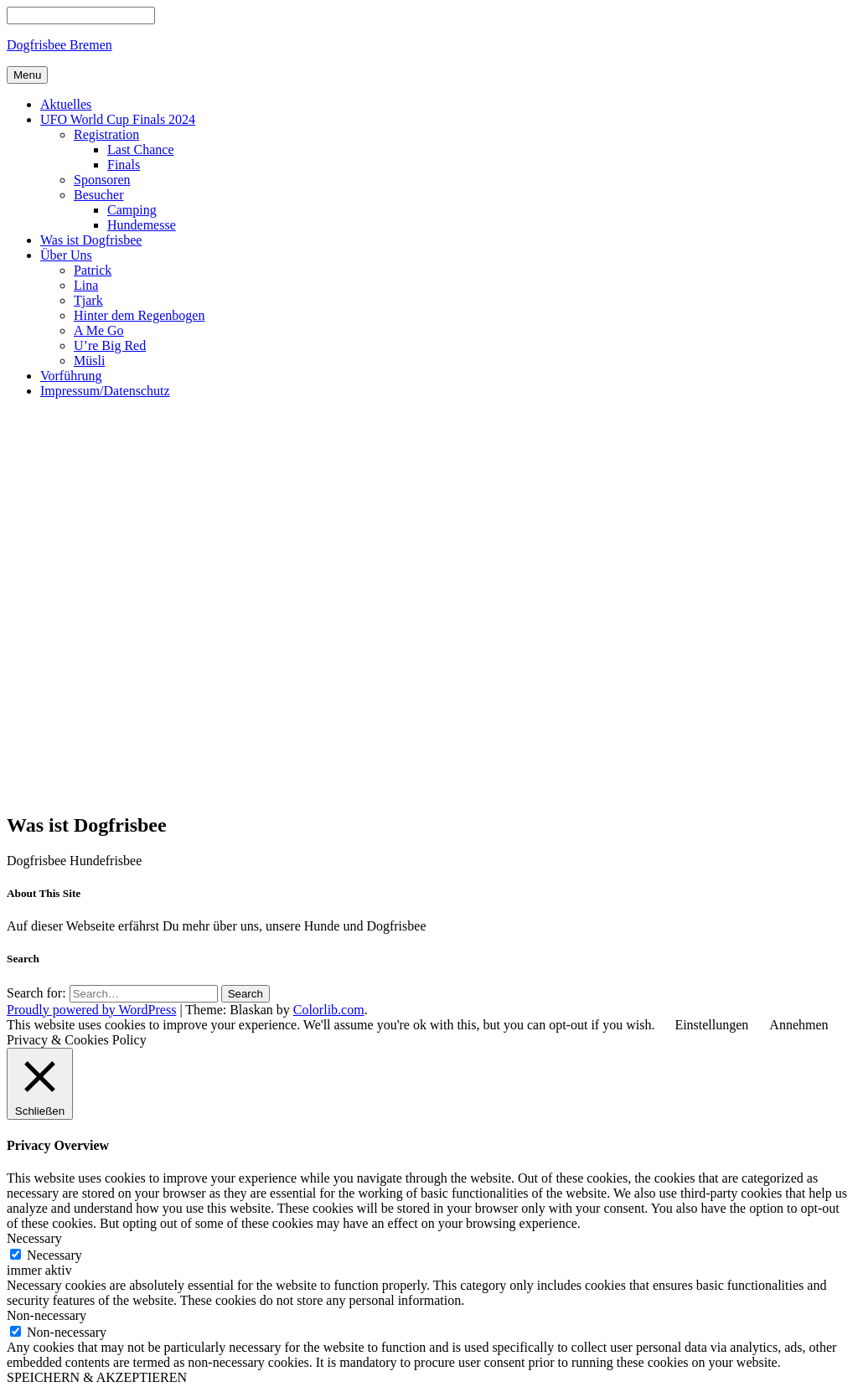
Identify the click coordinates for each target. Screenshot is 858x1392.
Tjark (88, 300)
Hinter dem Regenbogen (139, 315)
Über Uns (66, 255)
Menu (27, 75)
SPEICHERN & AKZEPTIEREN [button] (97, 1377)
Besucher (99, 195)
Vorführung (70, 376)
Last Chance (140, 149)
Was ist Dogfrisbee (91, 240)
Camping (132, 210)
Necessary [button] (34, 1238)
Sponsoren (102, 180)
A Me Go (99, 330)
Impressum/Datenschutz (105, 391)
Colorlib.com (328, 1010)
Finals (123, 164)
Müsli (89, 360)
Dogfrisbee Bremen (59, 45)
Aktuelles (65, 104)
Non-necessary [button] (46, 1315)
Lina (86, 285)
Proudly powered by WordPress (91, 1010)
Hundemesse (141, 225)
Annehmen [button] (798, 1025)
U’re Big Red (110, 345)
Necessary (54, 1255)
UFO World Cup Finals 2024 (117, 119)
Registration (106, 134)
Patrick (92, 270)
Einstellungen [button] (711, 1025)
